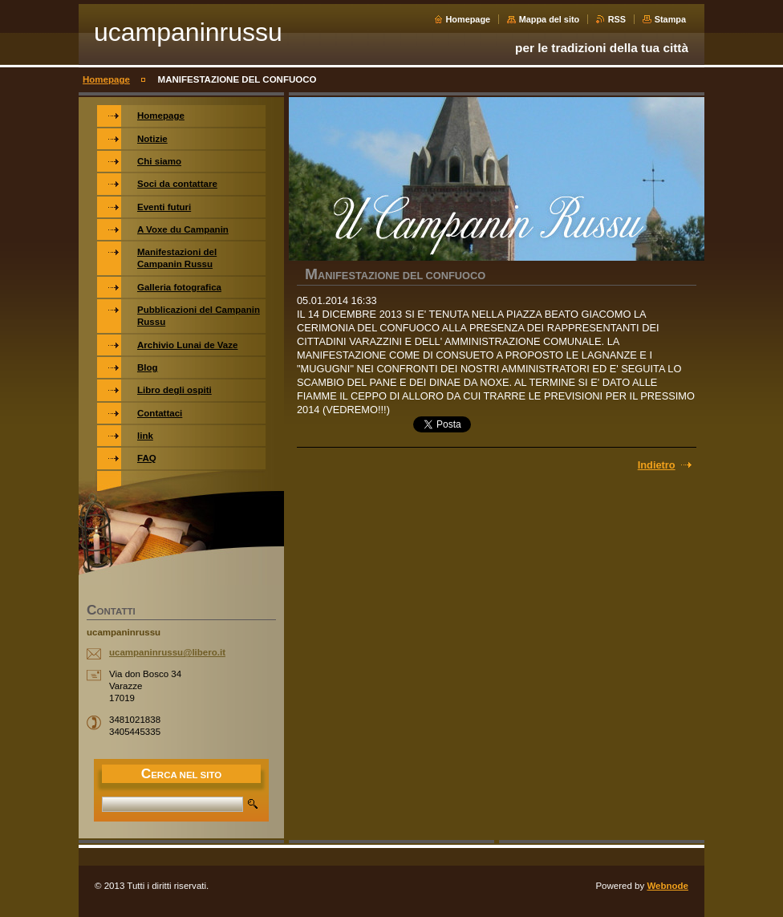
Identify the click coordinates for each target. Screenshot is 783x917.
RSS (617, 19)
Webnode (667, 886)
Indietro (656, 465)
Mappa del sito (549, 19)
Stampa (670, 19)
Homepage (468, 19)
